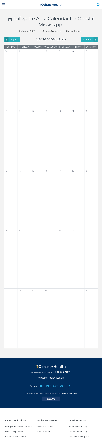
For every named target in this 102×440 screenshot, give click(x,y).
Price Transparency (14, 431)
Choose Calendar (51, 31)
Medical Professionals (48, 420)
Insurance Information (15, 436)
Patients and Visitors (15, 420)
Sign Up (53, 398)
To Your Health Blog (78, 427)
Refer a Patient (44, 431)
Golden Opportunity (78, 431)
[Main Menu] (3, 4)
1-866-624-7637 (62, 372)
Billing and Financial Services (18, 427)
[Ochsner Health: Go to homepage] (51, 4)
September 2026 (27, 31)
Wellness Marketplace (79, 436)
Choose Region (74, 31)
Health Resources (77, 420)
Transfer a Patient (45, 427)
